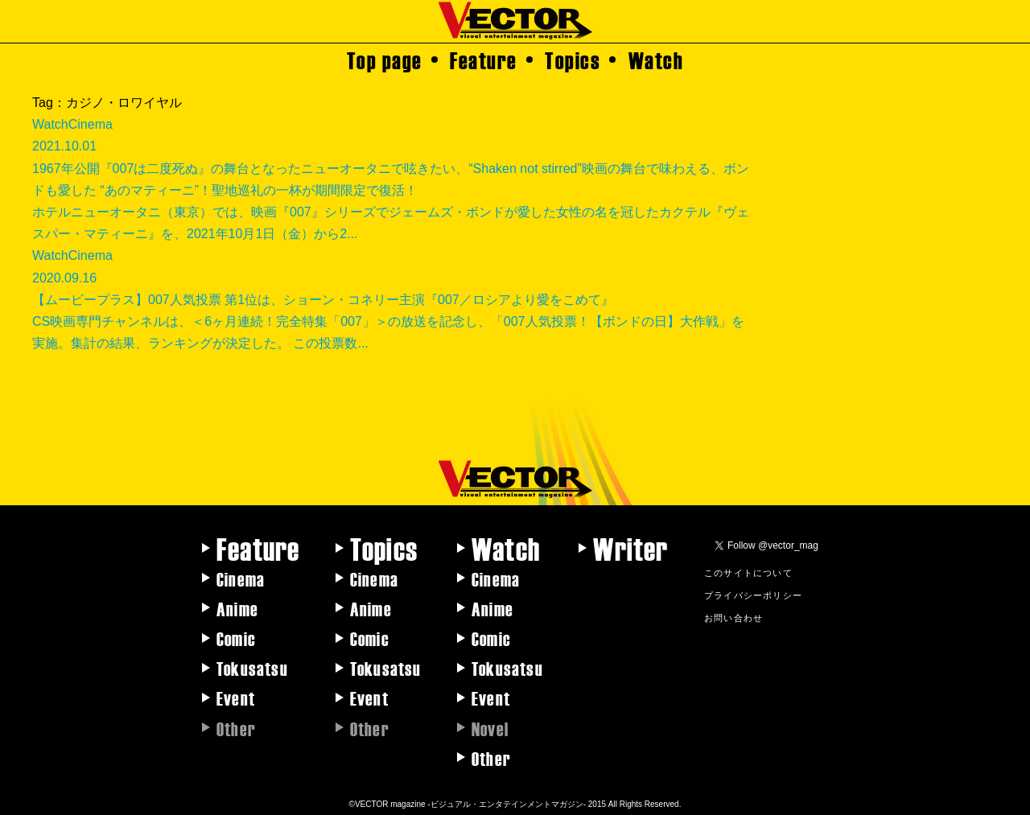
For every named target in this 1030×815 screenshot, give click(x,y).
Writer (630, 548)
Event (235, 697)
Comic (236, 638)
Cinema (240, 578)
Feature (483, 59)
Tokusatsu (252, 667)
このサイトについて (748, 572)
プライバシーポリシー (753, 594)
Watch (656, 59)
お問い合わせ (733, 617)
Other (491, 757)
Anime (237, 608)
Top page (384, 59)
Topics (572, 59)
